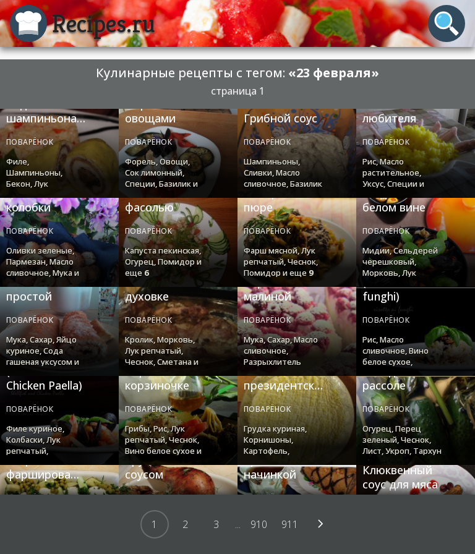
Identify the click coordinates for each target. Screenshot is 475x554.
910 (258, 524)
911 (289, 524)
